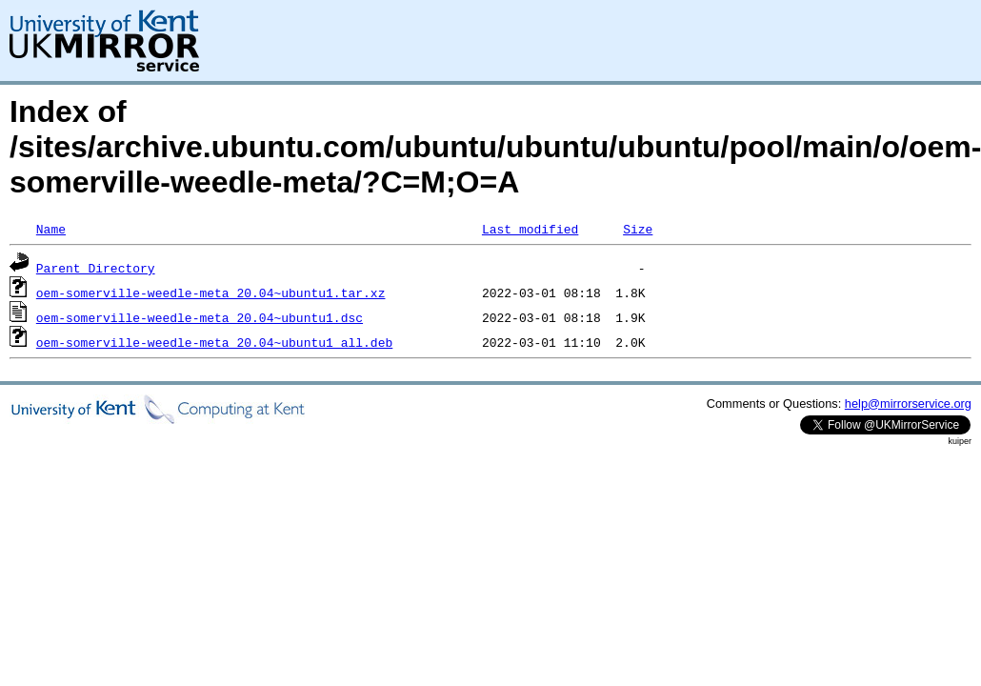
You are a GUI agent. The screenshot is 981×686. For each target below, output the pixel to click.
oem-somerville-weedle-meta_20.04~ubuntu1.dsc (199, 317)
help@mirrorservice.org (908, 403)
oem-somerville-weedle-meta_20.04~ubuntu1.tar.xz (211, 292)
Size (637, 228)
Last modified (530, 228)
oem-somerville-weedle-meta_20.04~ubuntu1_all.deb (214, 342)
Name (51, 228)
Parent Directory (95, 267)
